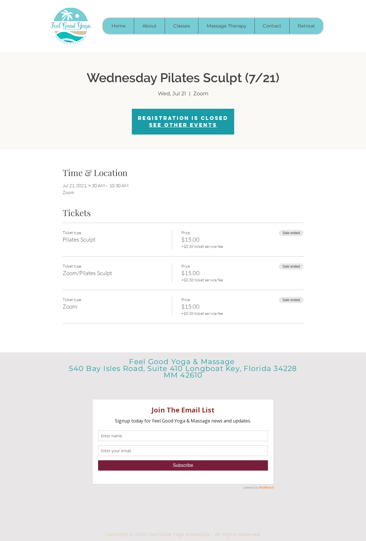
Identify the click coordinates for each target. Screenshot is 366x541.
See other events (183, 125)
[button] (181, 26)
